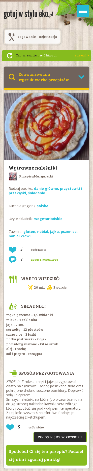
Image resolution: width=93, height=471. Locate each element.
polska (42, 205)
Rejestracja (48, 36)
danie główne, (47, 188)
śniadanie (36, 193)
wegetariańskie (48, 218)
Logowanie (27, 36)
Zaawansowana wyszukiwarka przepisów (44, 77)
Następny (9, 55)
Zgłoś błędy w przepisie (60, 437)
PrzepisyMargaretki (31, 176)
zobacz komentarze (44, 259)
